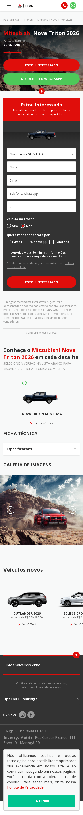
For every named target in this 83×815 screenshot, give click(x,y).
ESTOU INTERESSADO (41, 282)
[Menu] (8, 5)
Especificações (41, 448)
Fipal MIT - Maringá (41, 698)
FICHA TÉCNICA (44, 424)
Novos (28, 20)
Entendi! (41, 801)
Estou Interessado (41, 65)
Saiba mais (27, 624)
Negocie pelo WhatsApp (41, 79)
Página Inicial (11, 20)
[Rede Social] (22, 715)
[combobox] (41, 153)
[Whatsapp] (73, 5)
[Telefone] (64, 5)
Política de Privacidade (25, 787)
